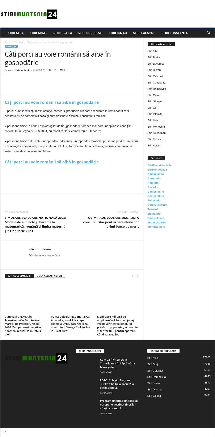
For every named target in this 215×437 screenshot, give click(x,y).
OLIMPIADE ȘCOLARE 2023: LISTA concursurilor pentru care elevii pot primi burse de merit (111, 221)
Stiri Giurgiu (155, 101)
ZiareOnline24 (157, 226)
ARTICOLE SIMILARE (19, 275)
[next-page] (137, 276)
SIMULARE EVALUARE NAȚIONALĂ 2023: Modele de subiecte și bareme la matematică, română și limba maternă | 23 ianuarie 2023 (35, 224)
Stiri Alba (16, 33)
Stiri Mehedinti (156, 126)
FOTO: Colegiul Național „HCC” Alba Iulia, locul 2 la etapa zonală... (117, 384)
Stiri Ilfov (153, 120)
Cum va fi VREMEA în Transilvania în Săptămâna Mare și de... (117, 363)
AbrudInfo (154, 178)
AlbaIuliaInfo (156, 174)
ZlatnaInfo (154, 213)
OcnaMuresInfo (158, 204)
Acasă (7, 42)
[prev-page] (132, 276)
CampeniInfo (156, 191)
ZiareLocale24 (157, 222)
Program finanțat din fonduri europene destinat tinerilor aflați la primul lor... (119, 404)
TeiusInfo (154, 209)
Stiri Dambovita (157, 88)
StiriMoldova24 (157, 169)
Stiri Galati (154, 95)
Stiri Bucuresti (90, 33)
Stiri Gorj (153, 107)
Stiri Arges (38, 33)
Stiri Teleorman (157, 132)
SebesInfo (154, 200)
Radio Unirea (156, 218)
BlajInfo (153, 187)
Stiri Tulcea (154, 139)
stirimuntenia (22, 70)
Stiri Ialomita (155, 114)
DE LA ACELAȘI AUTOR (49, 275)
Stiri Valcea (154, 145)
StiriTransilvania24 (160, 165)
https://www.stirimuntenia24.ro (44, 255)
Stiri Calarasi (144, 33)
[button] (208, 33)
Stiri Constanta (175, 33)
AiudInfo (153, 182)
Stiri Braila (63, 33)
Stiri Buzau (118, 33)
